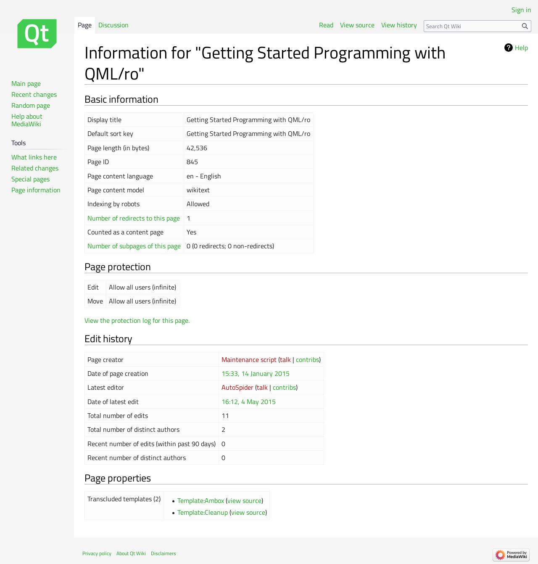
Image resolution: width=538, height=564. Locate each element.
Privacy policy (96, 553)
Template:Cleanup (202, 512)
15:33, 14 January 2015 (256, 373)
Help (521, 47)
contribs (307, 359)
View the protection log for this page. (137, 320)
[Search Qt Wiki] (477, 26)
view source (244, 500)
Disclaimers (163, 553)
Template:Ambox (200, 500)
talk (285, 359)
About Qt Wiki (131, 553)
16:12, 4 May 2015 (249, 401)
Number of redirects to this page (133, 218)
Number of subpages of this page (134, 246)
